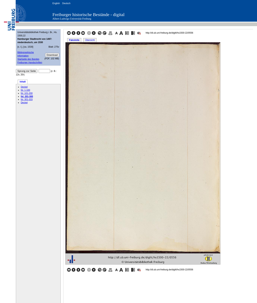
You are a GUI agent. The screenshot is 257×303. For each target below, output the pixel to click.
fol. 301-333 (26, 99)
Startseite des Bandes (28, 59)
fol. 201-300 (27, 96)
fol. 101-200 (26, 93)
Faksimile (74, 40)
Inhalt (23, 81)
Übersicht (90, 40)
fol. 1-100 (25, 90)
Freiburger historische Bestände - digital (88, 14)
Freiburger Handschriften (29, 62)
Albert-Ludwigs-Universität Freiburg (71, 18)
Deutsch (66, 3)
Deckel (24, 87)
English (56, 3)
